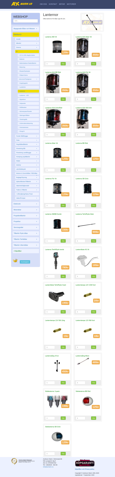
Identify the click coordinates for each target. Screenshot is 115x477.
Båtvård (27, 43)
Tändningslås (23, 119)
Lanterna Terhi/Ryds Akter (85, 214)
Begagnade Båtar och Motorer (26, 29)
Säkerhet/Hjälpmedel (27, 186)
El (27, 51)
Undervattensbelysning (26, 123)
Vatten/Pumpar (27, 198)
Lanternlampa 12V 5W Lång (55, 320)
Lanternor (22, 91)
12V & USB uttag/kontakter (27, 55)
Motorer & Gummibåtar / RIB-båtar (27, 173)
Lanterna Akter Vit (51, 143)
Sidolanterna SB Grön (53, 427)
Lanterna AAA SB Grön (84, 108)
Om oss (43, 4)
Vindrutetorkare (24, 127)
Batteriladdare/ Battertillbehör (28, 63)
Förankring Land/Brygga (27, 153)
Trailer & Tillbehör (27, 190)
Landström (23, 87)
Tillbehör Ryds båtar (26, 233)
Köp (63, 63)
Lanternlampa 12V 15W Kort (86, 285)
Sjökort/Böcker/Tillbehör (27, 182)
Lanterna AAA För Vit (83, 72)
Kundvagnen (25, 262)
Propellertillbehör (26, 216)
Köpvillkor (18, 251)
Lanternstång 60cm (82, 356)
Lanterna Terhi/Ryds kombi (54, 249)
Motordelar (26, 210)
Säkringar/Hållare (24, 115)
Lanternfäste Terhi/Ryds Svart (55, 285)
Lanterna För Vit (50, 178)
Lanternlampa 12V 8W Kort (85, 320)
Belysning (22, 67)
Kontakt (53, 4)
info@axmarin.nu (48, 467)
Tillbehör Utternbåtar (26, 245)
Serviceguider (26, 227)
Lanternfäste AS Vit (82, 249)
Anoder (27, 39)
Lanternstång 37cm (52, 356)
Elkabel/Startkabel (25, 71)
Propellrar (26, 221)
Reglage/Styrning (27, 177)
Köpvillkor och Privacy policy (84, 469)
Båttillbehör (26, 34)
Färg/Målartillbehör (27, 144)
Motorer (71, 4)
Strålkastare (23, 107)
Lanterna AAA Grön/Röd (53, 108)
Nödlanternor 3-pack (52, 391)
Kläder (27, 161)
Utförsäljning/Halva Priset (25, 194)
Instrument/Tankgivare (28, 79)
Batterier (22, 59)
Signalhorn (23, 99)
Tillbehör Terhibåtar (26, 239)
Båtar (62, 4)
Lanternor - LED (24, 95)
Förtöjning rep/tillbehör (27, 157)
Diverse (27, 47)
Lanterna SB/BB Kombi (53, 214)
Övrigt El (22, 131)
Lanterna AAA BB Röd (53, 72)
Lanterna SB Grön (82, 178)
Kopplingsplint (24, 83)
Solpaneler (23, 103)
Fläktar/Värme (24, 75)
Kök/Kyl (27, 165)
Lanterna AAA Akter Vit (84, 37)
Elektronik (26, 204)
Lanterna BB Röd (82, 143)
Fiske (27, 140)
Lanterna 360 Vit (51, 37)
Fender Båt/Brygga (27, 136)
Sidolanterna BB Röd (83, 391)
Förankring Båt (27, 148)
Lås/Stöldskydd (27, 169)
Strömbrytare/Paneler (26, 111)
